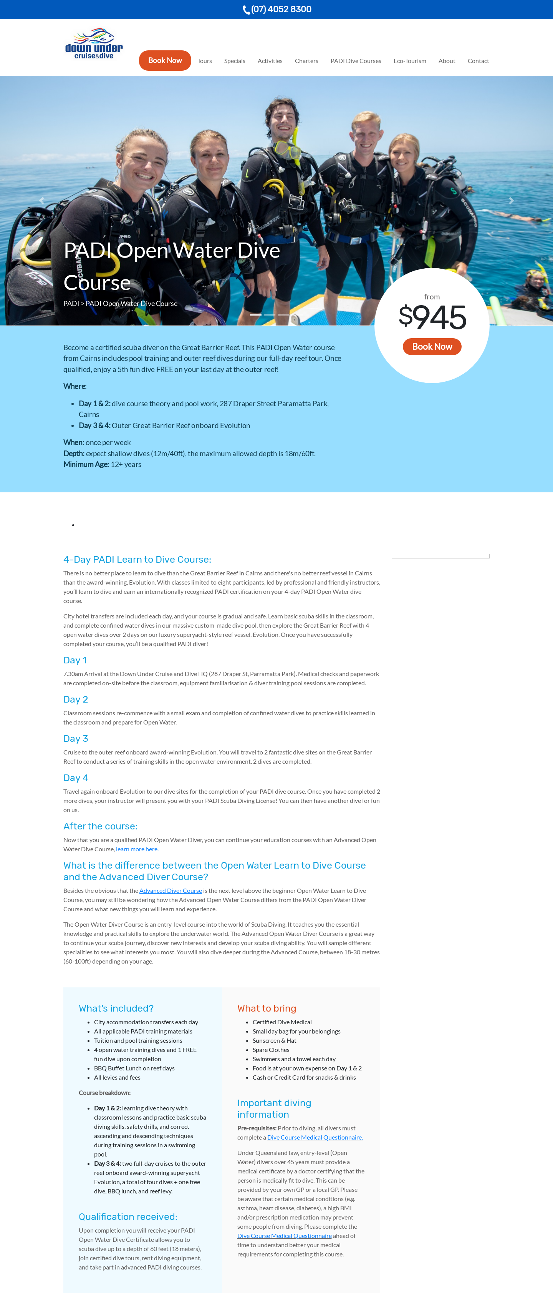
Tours (204, 60)
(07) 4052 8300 (276, 9)
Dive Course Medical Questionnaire (284, 1235)
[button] (41, 201)
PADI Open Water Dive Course (131, 303)
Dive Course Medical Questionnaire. (315, 1137)
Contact (478, 60)
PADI (71, 303)
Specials (234, 60)
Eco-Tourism (410, 60)
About (447, 60)
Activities (270, 60)
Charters (306, 60)
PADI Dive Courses (356, 60)
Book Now (165, 60)
